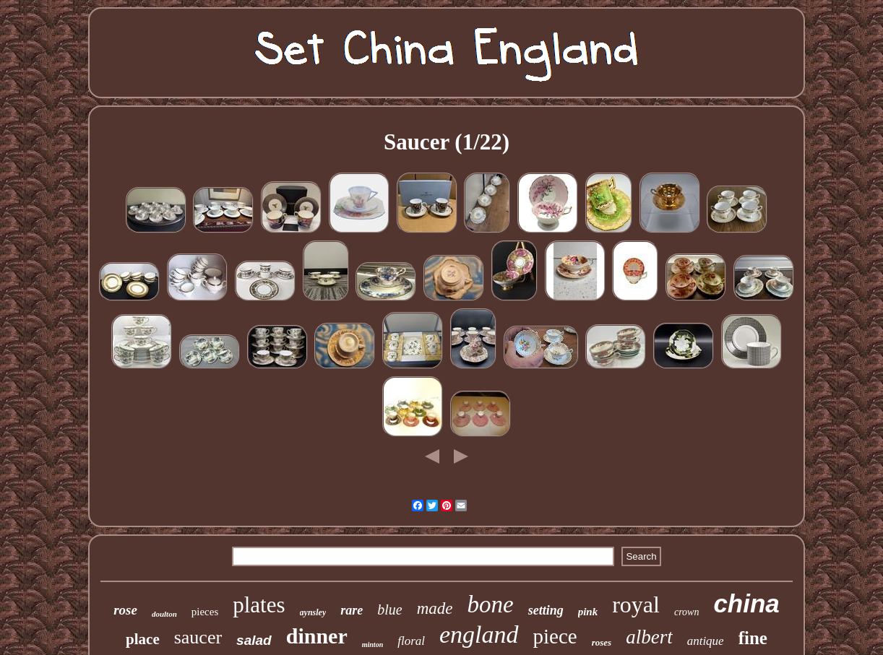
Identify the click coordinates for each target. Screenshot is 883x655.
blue (389, 609)
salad (254, 640)
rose (125, 609)
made (435, 608)
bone (490, 604)
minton (372, 645)
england (479, 634)
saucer (198, 637)
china (746, 603)
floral (411, 641)
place (143, 639)
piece (555, 636)
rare (351, 610)
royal (636, 604)
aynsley (313, 612)
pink (588, 611)
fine (752, 638)
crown (686, 612)
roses (601, 642)
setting (546, 610)
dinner (317, 636)
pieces (204, 611)
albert (649, 637)
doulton (164, 614)
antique (705, 641)
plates (259, 604)
